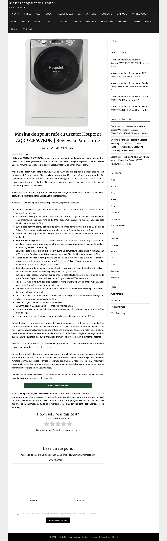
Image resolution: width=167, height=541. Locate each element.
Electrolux (65, 13)
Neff (13, 21)
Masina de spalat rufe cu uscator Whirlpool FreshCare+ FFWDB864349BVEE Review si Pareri (129, 130)
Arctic (25, 21)
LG (79, 13)
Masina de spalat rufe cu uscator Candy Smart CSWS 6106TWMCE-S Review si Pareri (129, 86)
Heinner (91, 21)
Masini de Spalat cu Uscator (32, 3)
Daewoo (122, 13)
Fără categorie (118, 225)
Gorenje (107, 13)
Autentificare (117, 293)
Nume (34, 500)
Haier (77, 21)
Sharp (148, 21)
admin (72, 147)
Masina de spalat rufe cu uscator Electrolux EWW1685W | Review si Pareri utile (130, 160)
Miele (27, 13)
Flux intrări (116, 300)
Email (81, 500)
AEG (38, 13)
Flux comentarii (118, 306)
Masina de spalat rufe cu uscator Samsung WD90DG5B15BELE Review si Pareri (130, 63)
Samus (136, 21)
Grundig (64, 21)
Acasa (15, 13)
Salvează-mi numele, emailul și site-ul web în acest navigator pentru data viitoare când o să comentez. (58, 514)
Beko (38, 21)
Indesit (122, 21)
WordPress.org (118, 313)
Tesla (14, 29)
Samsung (91, 13)
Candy (50, 21)
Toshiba (27, 29)
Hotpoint (107, 21)
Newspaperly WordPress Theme (103, 537)
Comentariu (58, 460)
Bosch (49, 13)
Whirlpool (139, 13)
